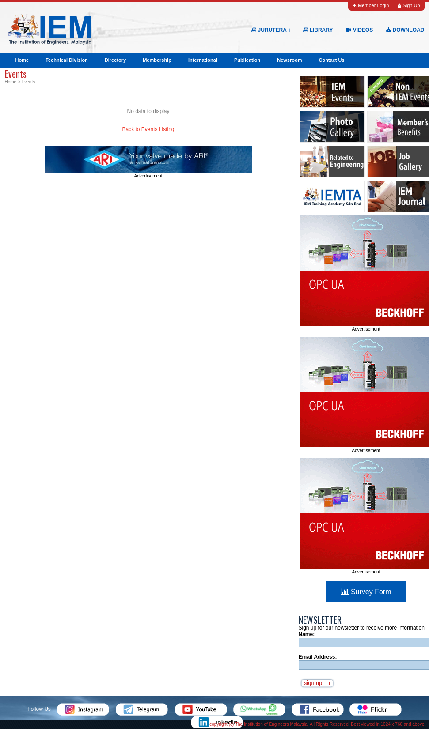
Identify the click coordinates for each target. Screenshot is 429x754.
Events (28, 81)
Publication (247, 60)
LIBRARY (318, 30)
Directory (115, 60)
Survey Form (366, 592)
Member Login (371, 5)
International (202, 60)
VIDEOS (359, 30)
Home (22, 60)
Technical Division (67, 60)
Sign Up (409, 5)
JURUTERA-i (270, 30)
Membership (157, 60)
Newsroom (289, 60)
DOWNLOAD (405, 30)
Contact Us (331, 60)
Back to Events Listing (148, 129)
